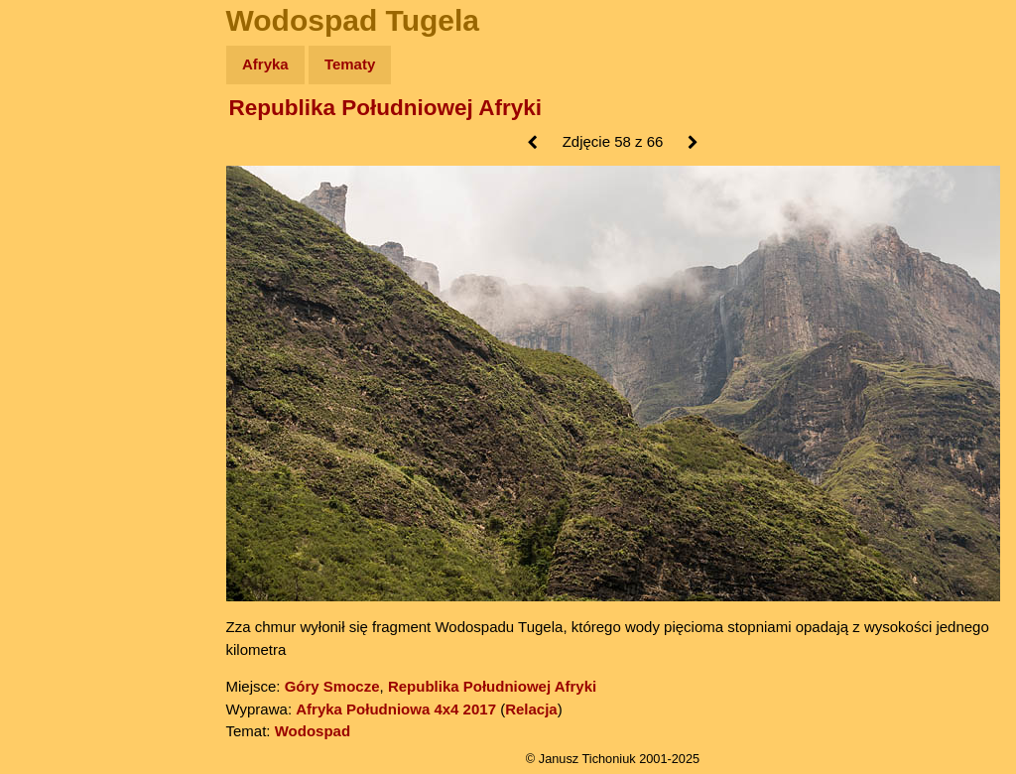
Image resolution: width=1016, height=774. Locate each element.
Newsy (57, 217)
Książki (59, 256)
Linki (50, 370)
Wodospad (312, 730)
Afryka (265, 64)
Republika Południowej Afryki (385, 107)
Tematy (349, 64)
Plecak (57, 332)
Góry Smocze (332, 686)
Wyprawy (66, 141)
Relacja (531, 709)
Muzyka (60, 294)
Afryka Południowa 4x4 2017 (396, 709)
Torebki (59, 409)
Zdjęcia (59, 180)
